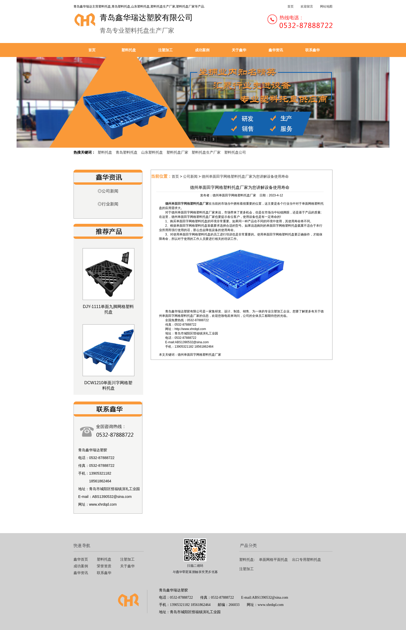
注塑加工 (165, 50)
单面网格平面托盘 (273, 560)
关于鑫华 (239, 50)
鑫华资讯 (276, 50)
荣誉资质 (104, 566)
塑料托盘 (128, 50)
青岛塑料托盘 (126, 152)
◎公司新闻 (108, 191)
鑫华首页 (81, 559)
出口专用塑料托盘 (306, 560)
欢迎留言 (307, 6)
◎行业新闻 (108, 204)
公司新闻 (190, 176)
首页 (290, 6)
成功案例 (202, 50)
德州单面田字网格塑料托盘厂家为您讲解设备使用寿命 (245, 176)
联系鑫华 (312, 50)
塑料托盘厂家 (177, 152)
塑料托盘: (247, 560)
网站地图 (326, 6)
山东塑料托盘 (152, 152)
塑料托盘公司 (235, 152)
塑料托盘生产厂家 (206, 152)
